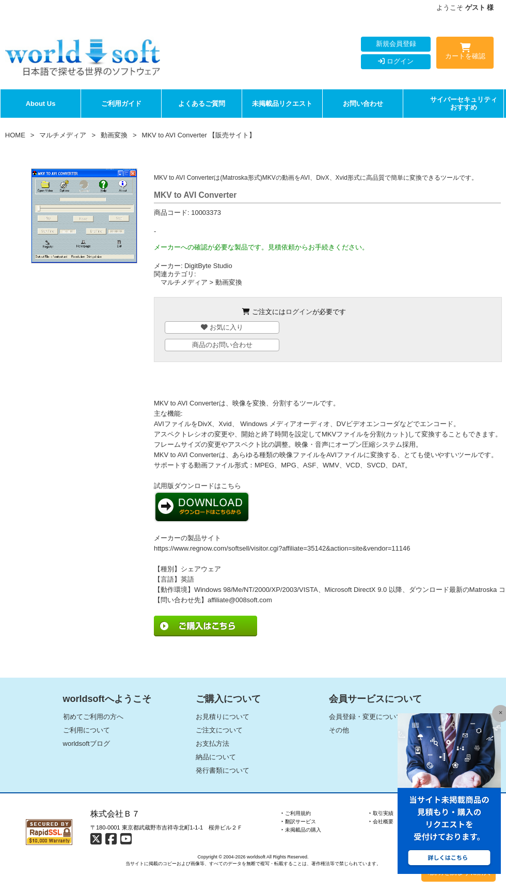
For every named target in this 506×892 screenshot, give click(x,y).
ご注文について (219, 730)
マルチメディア (62, 135)
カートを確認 (465, 53)
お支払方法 (212, 743)
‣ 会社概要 (381, 821)
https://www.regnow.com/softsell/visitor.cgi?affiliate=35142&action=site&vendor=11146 (282, 548)
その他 (339, 730)
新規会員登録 (396, 44)
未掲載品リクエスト (282, 103)
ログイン (396, 61)
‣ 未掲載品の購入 (301, 830)
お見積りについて (222, 717)
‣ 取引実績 (381, 813)
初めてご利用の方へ (93, 717)
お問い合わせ (363, 103)
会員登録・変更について (366, 717)
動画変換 (114, 135)
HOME (15, 135)
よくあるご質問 (201, 103)
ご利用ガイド (121, 103)
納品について (216, 757)
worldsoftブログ (86, 743)
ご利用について (86, 730)
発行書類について (222, 770)
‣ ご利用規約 (296, 813)
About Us (41, 103)
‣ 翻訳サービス (298, 821)
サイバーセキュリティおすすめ (463, 104)
